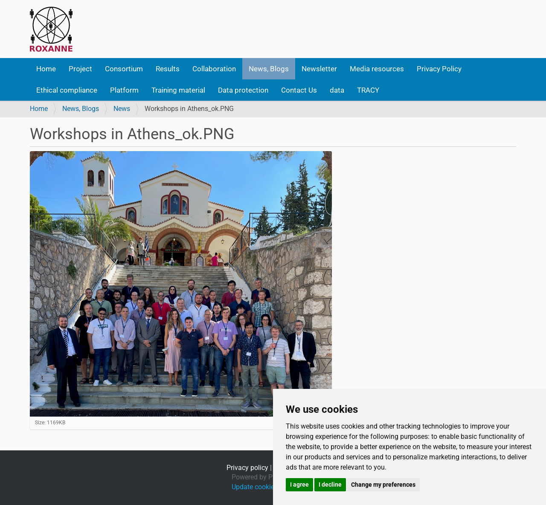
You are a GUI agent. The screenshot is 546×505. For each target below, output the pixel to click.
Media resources (377, 68)
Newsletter (319, 68)
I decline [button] (330, 484)
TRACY (368, 90)
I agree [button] (299, 484)
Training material (178, 90)
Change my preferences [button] (383, 484)
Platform (124, 90)
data (337, 90)
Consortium (124, 68)
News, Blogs (269, 68)
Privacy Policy (439, 68)
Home (46, 68)
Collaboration (214, 68)
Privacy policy (247, 468)
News (121, 109)
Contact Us (299, 90)
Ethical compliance (66, 90)
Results (168, 68)
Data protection (243, 90)
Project (80, 68)
